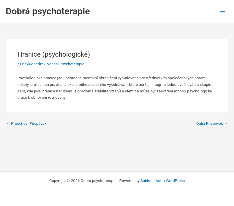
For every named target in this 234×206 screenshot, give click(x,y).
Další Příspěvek (212, 124)
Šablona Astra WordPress (163, 180)
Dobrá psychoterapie (48, 11)
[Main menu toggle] (223, 11)
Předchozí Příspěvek (26, 124)
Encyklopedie (31, 64)
